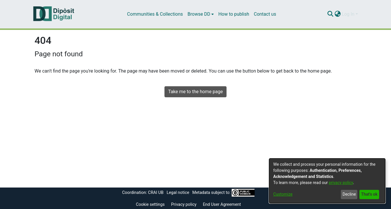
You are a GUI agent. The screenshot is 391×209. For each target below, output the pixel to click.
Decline (349, 194)
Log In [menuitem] (348, 14)
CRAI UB (155, 192)
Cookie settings (150, 204)
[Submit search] (330, 14)
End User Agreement (222, 204)
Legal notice (177, 192)
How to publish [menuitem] (233, 14)
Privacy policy (184, 204)
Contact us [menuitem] (265, 14)
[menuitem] (201, 14)
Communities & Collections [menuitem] (155, 14)
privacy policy (341, 182)
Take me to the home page (195, 91)
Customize (282, 194)
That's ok (369, 194)
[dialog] (327, 180)
